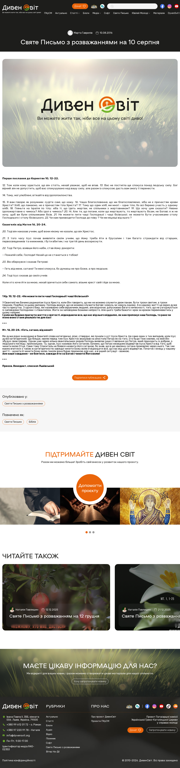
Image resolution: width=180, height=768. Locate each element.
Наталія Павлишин (27, 609)
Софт (107, 13)
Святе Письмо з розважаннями (24, 403)
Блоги (86, 13)
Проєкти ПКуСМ (100, 721)
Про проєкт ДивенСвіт (103, 716)
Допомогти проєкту (90, 488)
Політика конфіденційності (18, 760)
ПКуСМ (48, 13)
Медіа (96, 13)
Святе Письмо (121, 13)
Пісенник (51, 738)
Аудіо (49, 729)
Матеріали (159, 13)
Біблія (32, 421)
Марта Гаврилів (83, 32)
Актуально (61, 13)
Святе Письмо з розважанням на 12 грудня (54, 615)
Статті (75, 13)
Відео (49, 734)
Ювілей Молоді (141, 13)
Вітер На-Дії (53, 751)
